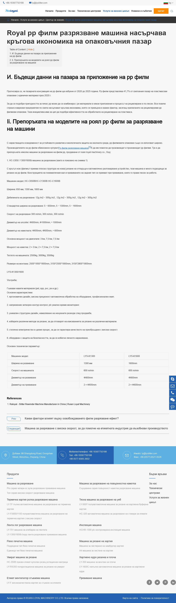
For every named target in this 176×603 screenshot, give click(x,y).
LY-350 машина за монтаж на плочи (97, 562)
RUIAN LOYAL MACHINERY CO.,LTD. (45, 598)
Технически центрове (89, 11)
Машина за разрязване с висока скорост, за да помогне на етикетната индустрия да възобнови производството (96, 428)
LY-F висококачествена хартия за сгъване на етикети (34, 583)
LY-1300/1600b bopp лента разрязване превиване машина (37, 534)
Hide (30, 49)
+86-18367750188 (13, 3)
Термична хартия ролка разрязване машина (32, 499)
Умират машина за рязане (22, 557)
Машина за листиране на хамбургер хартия (101, 546)
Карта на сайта (130, 598)
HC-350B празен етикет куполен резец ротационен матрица (37, 562)
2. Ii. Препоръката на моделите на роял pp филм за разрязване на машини (34, 61)
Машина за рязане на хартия (96, 541)
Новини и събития (141, 11)
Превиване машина (90, 578)
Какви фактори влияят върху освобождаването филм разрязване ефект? (72, 418)
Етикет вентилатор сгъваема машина (28, 578)
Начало (49, 11)
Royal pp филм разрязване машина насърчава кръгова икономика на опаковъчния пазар (111, 20)
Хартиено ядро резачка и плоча (97, 557)
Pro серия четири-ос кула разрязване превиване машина (36, 488)
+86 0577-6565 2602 (79, 459)
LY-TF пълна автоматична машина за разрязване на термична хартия (39, 506)
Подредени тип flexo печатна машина (26, 546)
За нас (71, 11)
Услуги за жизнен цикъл (116, 11)
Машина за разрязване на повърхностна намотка (107, 483)
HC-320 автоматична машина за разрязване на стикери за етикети (113, 513)
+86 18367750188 (98, 451)
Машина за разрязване (20, 483)
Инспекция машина (90, 525)
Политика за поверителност (155, 598)
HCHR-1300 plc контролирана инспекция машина (104, 530)
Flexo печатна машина (19, 541)
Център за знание (55, 20)
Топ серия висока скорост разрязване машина (30, 493)
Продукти (61, 11)
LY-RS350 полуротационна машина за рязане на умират (35, 566)
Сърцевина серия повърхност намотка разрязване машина (109, 488)
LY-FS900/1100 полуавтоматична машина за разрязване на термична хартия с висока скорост (37, 516)
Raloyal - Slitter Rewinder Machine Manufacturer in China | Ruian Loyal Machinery (50, 404)
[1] (90, 147)
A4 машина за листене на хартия (96, 550)
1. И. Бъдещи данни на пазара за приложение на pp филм (33, 54)
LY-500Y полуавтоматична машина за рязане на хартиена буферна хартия (113, 506)
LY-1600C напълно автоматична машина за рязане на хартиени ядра (112, 569)
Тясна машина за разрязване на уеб (100, 499)
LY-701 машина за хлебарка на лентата (27, 530)
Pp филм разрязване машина (73, 148)
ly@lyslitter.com (38, 3)
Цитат (161, 11)
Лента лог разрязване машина (24, 525)
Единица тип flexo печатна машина (24, 550)
